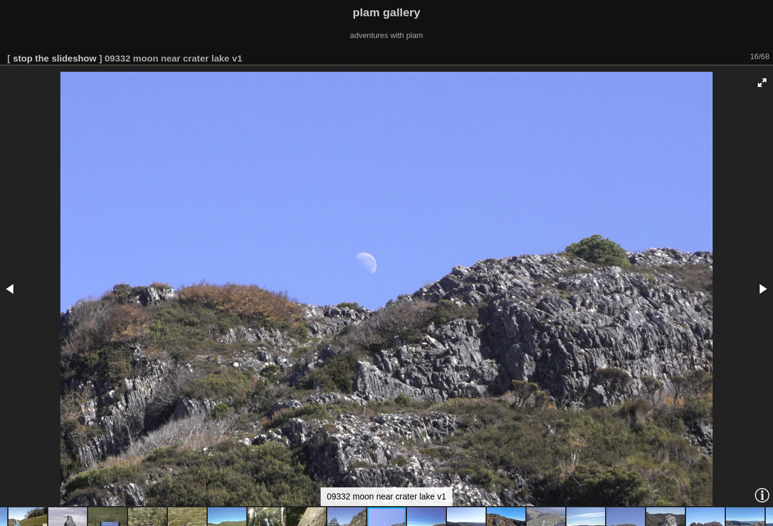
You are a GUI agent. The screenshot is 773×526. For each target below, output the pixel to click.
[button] (762, 82)
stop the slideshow (54, 58)
